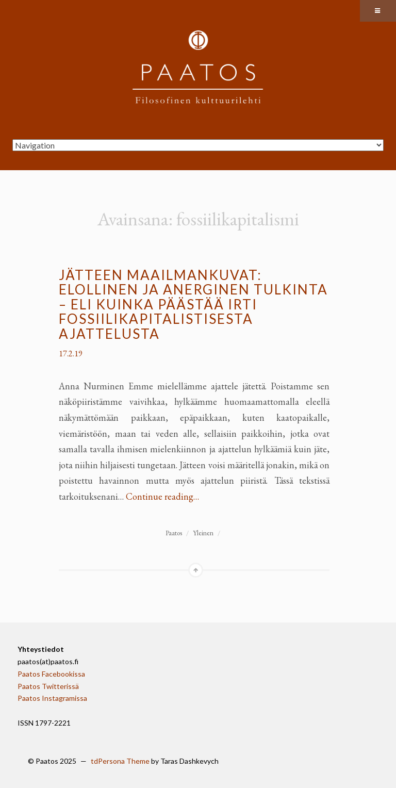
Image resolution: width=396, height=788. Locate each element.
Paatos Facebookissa (51, 673)
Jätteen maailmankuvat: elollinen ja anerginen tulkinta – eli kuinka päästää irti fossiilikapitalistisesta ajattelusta (193, 304)
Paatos (174, 533)
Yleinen (203, 533)
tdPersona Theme (120, 761)
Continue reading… (162, 496)
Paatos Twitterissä (48, 686)
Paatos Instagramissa (52, 698)
